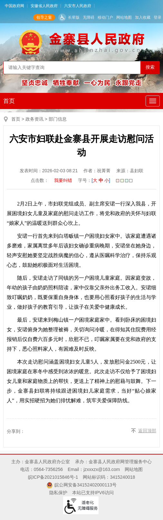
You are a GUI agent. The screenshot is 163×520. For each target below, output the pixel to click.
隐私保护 (58, 492)
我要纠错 (63, 180)
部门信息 (58, 119)
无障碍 (88, 17)
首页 (9, 101)
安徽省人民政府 (44, 6)
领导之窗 (44, 17)
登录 (157, 17)
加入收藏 (142, 17)
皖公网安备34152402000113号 (85, 484)
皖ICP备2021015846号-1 (53, 477)
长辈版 (74, 17)
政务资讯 (34, 119)
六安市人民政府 (77, 6)
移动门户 (105, 17)
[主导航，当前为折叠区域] (153, 100)
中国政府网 (14, 6)
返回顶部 (147, 430)
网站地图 (124, 17)
